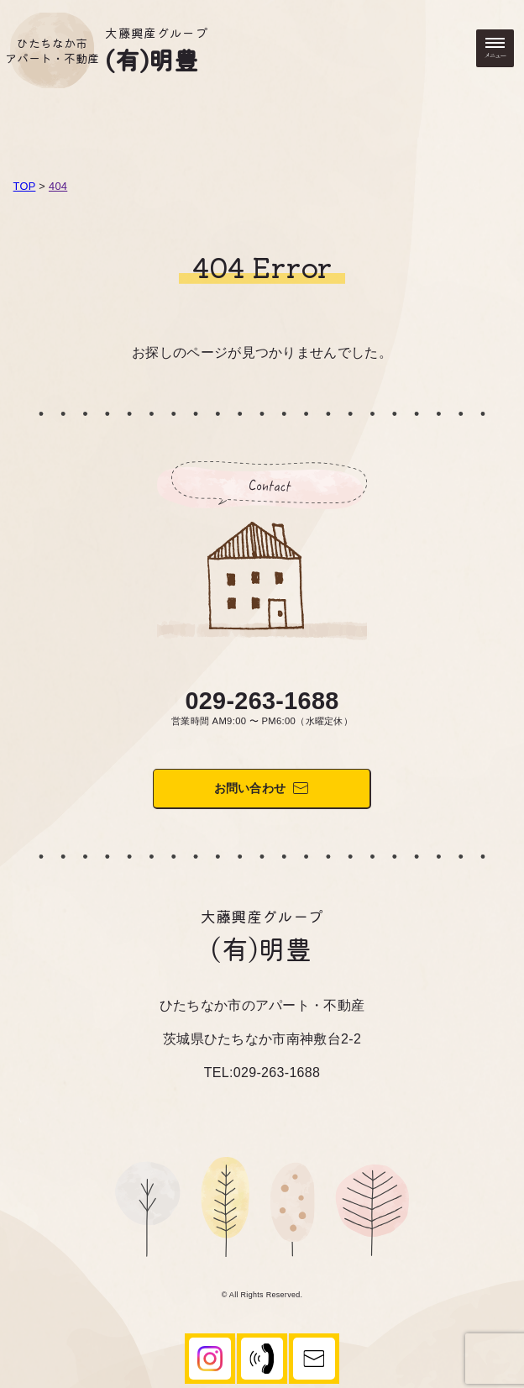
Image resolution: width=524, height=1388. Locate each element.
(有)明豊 (151, 58)
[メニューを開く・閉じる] (495, 48)
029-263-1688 (261, 700)
